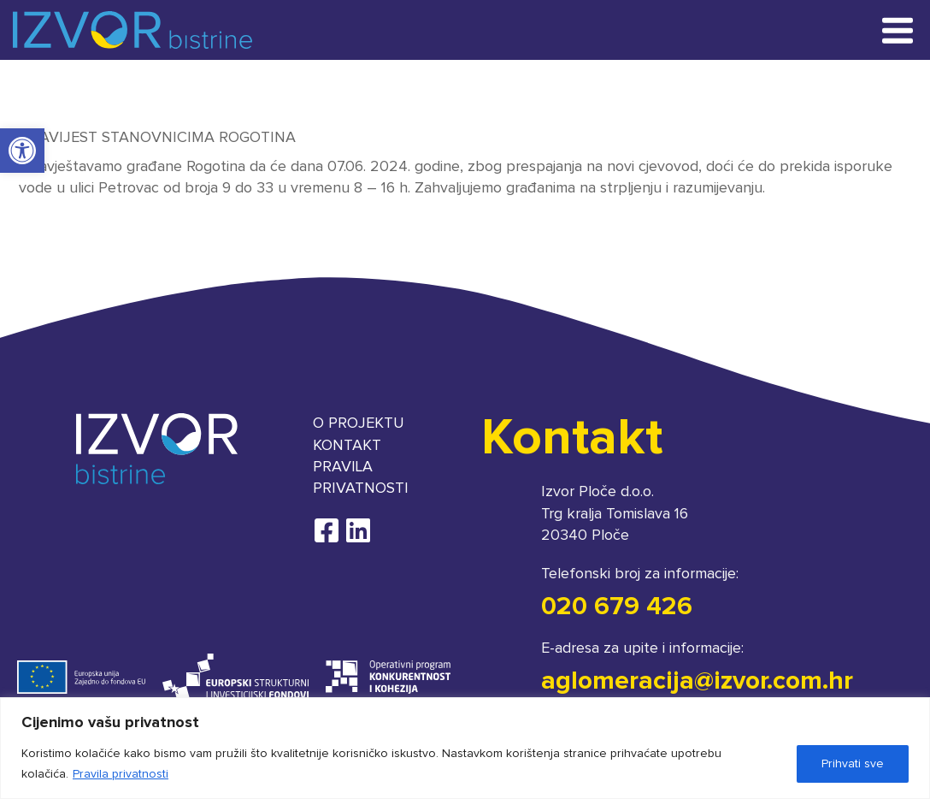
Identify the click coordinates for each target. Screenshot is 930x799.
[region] (465, 748)
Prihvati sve (852, 764)
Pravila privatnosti (120, 774)
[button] (22, 150)
